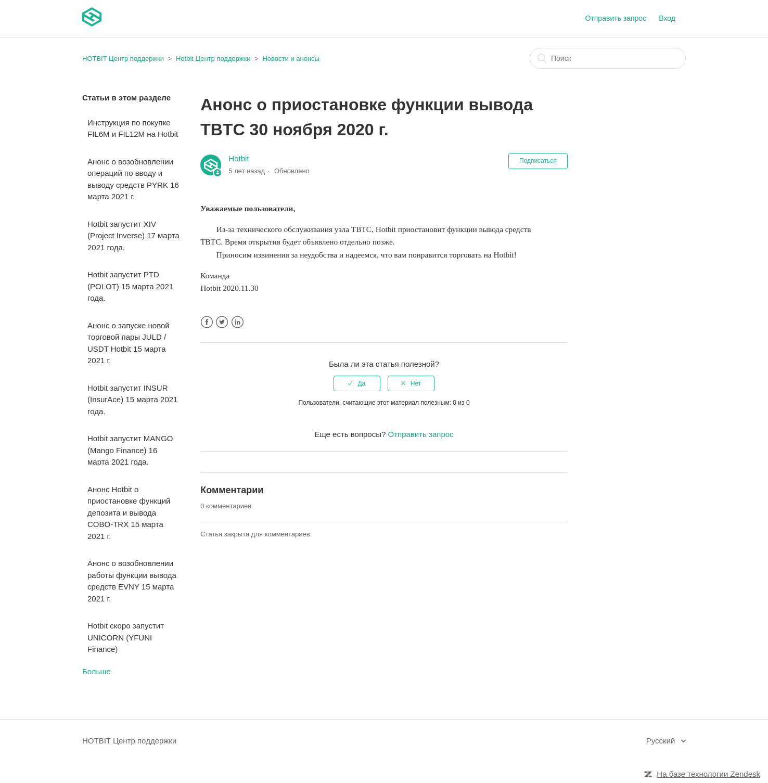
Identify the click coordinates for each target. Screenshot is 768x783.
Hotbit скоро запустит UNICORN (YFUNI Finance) (125, 637)
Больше (96, 671)
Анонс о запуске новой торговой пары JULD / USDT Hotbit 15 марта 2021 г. (128, 343)
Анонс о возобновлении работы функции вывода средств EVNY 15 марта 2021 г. (131, 581)
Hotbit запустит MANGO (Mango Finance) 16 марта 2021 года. (130, 450)
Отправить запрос (615, 18)
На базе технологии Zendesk (708, 773)
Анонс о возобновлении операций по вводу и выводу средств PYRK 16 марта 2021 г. (133, 179)
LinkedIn (237, 322)
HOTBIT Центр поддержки (123, 58)
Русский (661, 740)
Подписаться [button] (538, 160)
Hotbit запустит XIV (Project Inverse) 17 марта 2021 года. (133, 236)
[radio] (357, 383)
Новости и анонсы (290, 58)
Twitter (221, 322)
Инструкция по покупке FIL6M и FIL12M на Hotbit (132, 128)
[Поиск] (608, 58)
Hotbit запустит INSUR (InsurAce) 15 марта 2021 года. (132, 399)
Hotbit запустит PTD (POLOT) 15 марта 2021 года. (130, 286)
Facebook (206, 322)
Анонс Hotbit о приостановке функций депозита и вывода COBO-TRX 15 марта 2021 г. (128, 513)
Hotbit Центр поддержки (213, 58)
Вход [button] (667, 18)
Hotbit (238, 158)
